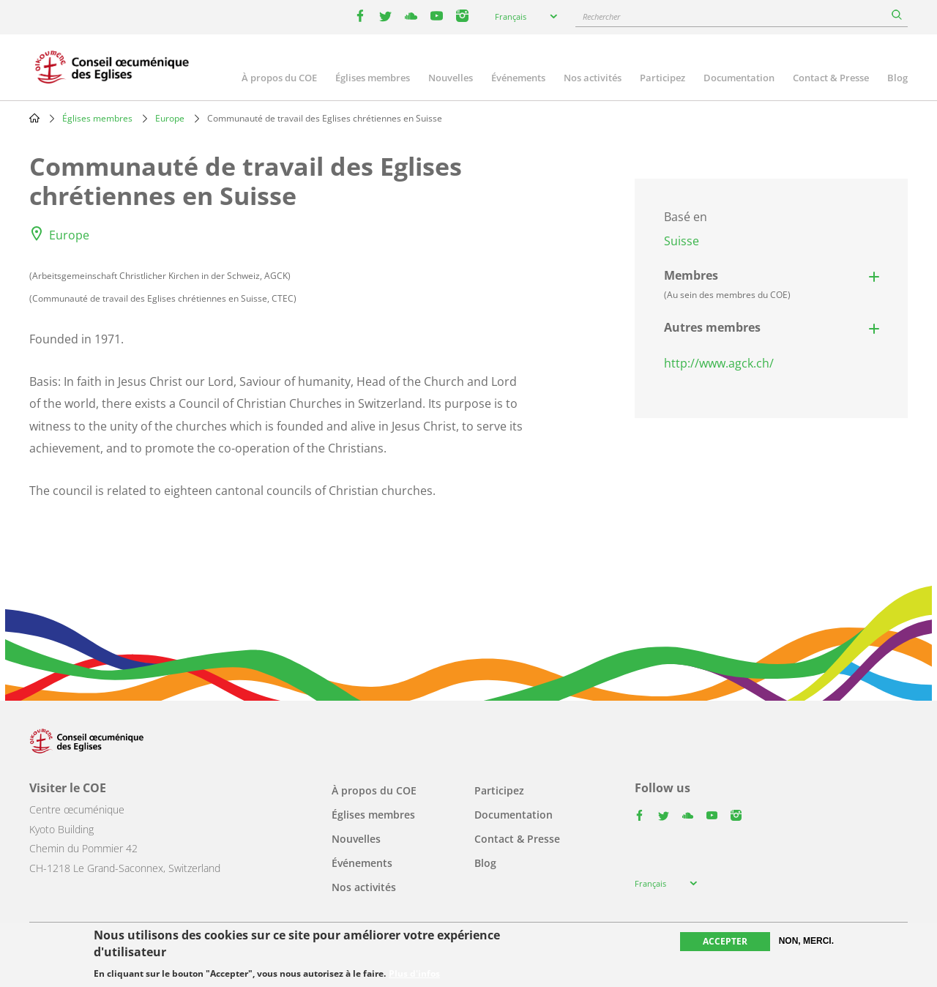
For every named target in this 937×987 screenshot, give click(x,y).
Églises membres (372, 77)
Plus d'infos (414, 974)
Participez (662, 77)
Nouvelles (450, 77)
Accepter (725, 941)
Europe (169, 118)
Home (34, 118)
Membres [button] (727, 284)
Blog (897, 77)
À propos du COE (279, 77)
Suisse (681, 241)
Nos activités (592, 77)
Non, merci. (806, 941)
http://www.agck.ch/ (719, 363)
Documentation (738, 77)
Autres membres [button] (712, 327)
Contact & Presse (831, 77)
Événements (518, 77)
